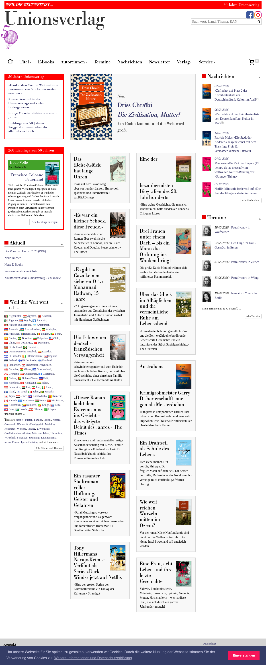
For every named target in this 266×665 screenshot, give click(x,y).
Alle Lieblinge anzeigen (44, 222)
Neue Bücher (12, 258)
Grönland (11, 373)
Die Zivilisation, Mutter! (148, 115)
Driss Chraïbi (134, 105)
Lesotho (21, 409)
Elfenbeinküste (33, 356)
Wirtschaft (10, 437)
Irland (47, 387)
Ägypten (29, 315)
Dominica (30, 347)
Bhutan (10, 338)
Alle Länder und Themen (48, 448)
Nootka (57, 419)
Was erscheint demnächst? (20, 271)
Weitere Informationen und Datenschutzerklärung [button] (93, 658)
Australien (12, 333)
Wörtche (21, 428)
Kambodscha (38, 396)
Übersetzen (56, 433)
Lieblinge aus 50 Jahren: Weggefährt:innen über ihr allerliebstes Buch (27, 127)
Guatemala (46, 373)
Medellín (50, 424)
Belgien (43, 333)
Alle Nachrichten (251, 200)
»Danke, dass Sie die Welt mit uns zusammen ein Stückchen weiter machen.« (33, 89)
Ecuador (44, 351)
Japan (9, 396)
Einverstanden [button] (244, 655)
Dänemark (41, 342)
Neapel (20, 419)
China (9, 342)
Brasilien (25, 338)
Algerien (11, 320)
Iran (36, 387)
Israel (22, 391)
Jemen (21, 396)
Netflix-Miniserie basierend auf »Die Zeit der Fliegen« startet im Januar (238, 189)
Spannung (34, 437)
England (50, 356)
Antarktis (40, 320)
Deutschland (13, 347)
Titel (25, 62)
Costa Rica (24, 342)
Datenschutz (209, 643)
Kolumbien (12, 404)
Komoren (29, 404)
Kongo (43, 404)
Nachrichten (129, 62)
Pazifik (47, 419)
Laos (9, 409)
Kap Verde (26, 400)
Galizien (33, 442)
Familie (38, 419)
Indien (42, 382)
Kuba (56, 404)
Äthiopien (49, 329)
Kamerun (55, 396)
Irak (26, 387)
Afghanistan (12, 315)
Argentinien (41, 324)
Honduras (11, 382)
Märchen (36, 433)
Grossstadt (10, 424)
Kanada (10, 400)
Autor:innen (74, 62)
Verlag (184, 62)
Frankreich (12, 364)
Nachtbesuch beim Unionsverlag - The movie (32, 278)
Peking (31, 428)
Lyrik (24, 442)
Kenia (40, 400)
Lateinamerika (49, 437)
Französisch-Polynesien (36, 364)
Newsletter (159, 62)
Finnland (44, 360)
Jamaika (47, 391)
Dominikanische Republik (20, 351)
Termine (102, 62)
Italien (33, 391)
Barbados (28, 333)
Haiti (44, 378)
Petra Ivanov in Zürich (245, 262)
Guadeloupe (28, 373)
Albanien (44, 315)
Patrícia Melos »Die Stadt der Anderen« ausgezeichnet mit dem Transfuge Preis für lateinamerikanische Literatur (235, 142)
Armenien (11, 329)
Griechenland (42, 369)
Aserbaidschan (30, 329)
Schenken (22, 437)
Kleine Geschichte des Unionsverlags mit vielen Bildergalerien (26, 103)
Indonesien (12, 387)
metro (7, 442)
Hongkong (28, 382)
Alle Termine (253, 316)
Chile (54, 338)
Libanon (36, 409)
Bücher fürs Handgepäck (30, 424)
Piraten (29, 419)
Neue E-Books (13, 264)
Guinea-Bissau (28, 378)
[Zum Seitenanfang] (260, 78)
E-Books (46, 62)
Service (206, 62)
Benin (56, 333)
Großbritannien (12, 433)
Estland (10, 360)
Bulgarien (40, 338)
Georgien (11, 369)
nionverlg (54, 29)
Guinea (10, 378)
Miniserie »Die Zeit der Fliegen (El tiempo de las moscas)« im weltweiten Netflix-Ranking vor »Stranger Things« (237, 167)
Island (9, 391)
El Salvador (12, 356)
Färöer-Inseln (27, 360)
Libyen (50, 409)
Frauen (16, 442)
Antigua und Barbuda (17, 324)
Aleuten (26, 433)
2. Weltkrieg (43, 428)
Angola (25, 320)
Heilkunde (10, 428)
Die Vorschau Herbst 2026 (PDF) (25, 251)
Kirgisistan (55, 400)
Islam (46, 433)
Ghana (25, 369)
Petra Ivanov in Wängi (245, 277)
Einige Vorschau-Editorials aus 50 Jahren (33, 115)
